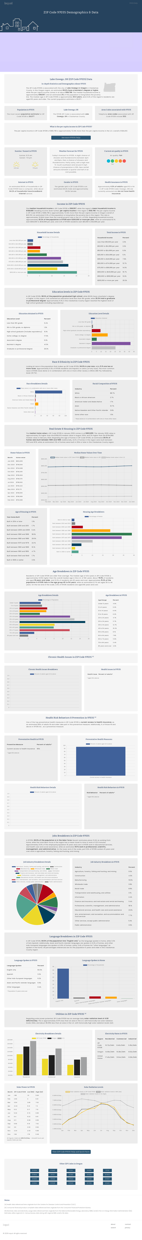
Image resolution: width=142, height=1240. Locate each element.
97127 (53, 1175)
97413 (107, 1183)
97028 (52, 1183)
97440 (52, 1170)
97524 (71, 1179)
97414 (53, 1179)
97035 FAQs (133, 3)
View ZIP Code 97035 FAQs (71, 1152)
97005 (89, 1175)
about (113, 1224)
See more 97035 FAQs (71, 138)
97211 (71, 1170)
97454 (107, 1175)
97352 (34, 1183)
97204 (34, 1170)
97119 (107, 1170)
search (113, 1228)
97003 (34, 1179)
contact (128, 1224)
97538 (89, 1179)
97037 (107, 1179)
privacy (127, 1228)
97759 (89, 1183)
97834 (34, 1175)
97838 (89, 1170)
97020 (71, 1183)
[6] (85, 1013)
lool (6, 1224)
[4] (93, 656)
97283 (71, 1175)
